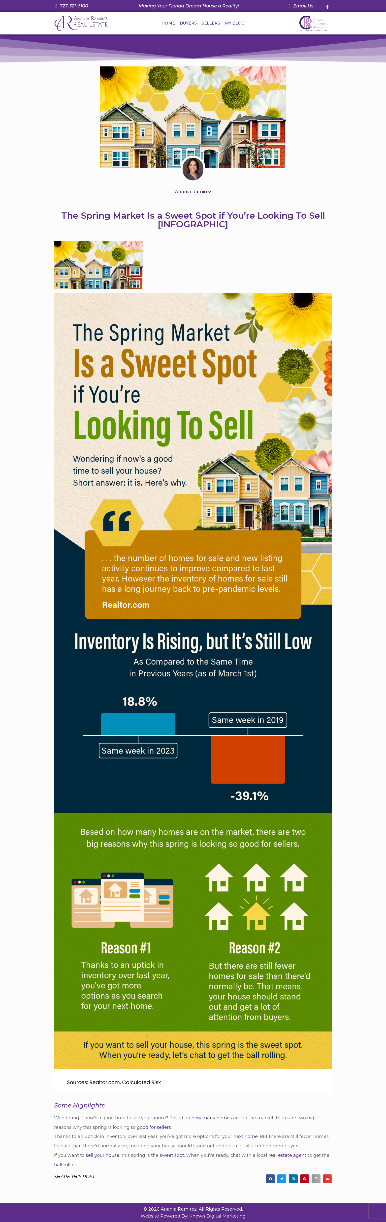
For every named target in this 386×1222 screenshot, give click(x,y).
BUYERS (188, 23)
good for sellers (154, 1127)
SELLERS (211, 23)
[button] (270, 1178)
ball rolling (66, 1164)
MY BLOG (234, 23)
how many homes (212, 1118)
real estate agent (287, 1155)
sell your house (149, 1118)
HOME (168, 23)
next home (245, 1136)
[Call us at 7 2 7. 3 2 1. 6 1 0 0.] (71, 6)
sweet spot (172, 1155)
